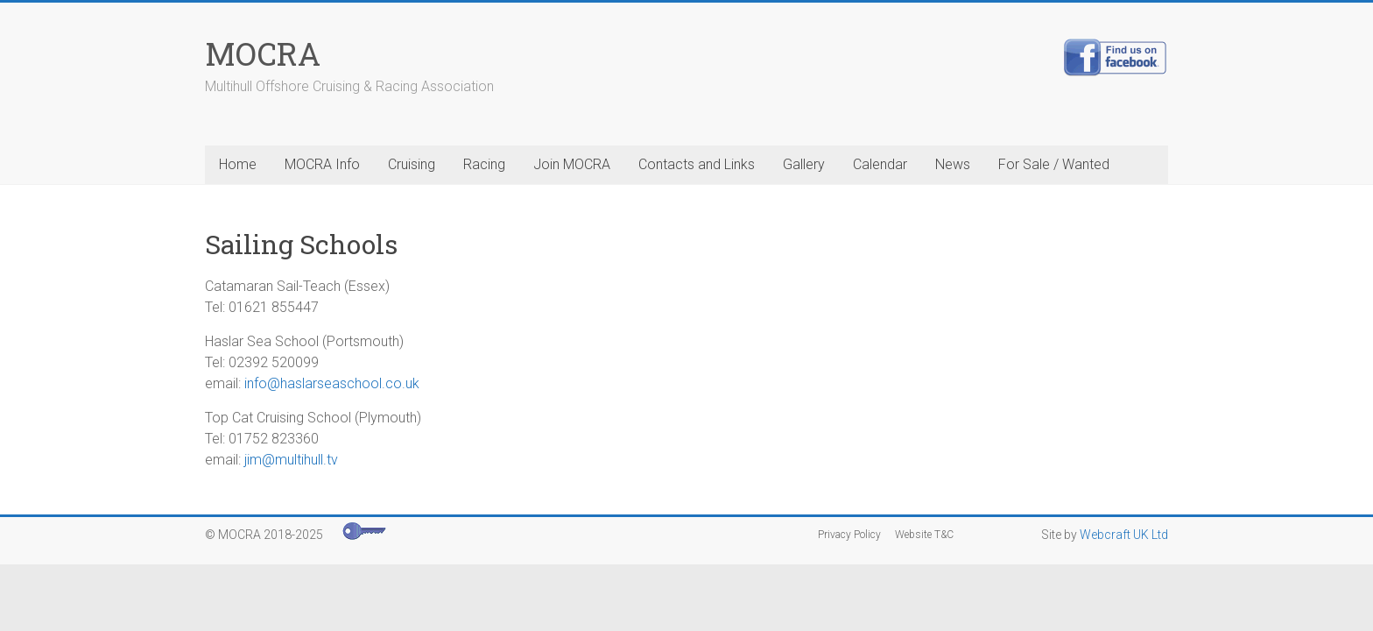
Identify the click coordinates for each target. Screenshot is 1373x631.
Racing (484, 164)
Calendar (880, 164)
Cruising (411, 164)
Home (238, 164)
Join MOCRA (571, 164)
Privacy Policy (849, 534)
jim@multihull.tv (291, 459)
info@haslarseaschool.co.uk (331, 383)
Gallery (804, 164)
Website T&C (924, 534)
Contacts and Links (696, 164)
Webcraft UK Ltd (1124, 535)
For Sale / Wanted (1053, 164)
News (952, 164)
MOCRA (262, 53)
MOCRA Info (322, 164)
